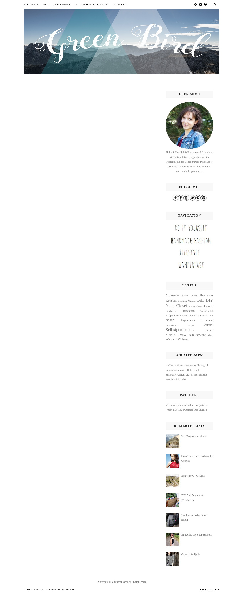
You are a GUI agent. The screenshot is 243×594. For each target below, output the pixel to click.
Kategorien (62, 4)
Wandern (171, 339)
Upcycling (200, 334)
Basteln (185, 295)
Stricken (171, 335)
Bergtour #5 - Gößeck (193, 475)
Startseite (32, 4)
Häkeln (208, 306)
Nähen (170, 320)
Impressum (121, 4)
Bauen (194, 295)
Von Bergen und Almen (193, 436)
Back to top (209, 589)
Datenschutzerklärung (92, 4)
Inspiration (189, 310)
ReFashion (207, 320)
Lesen (185, 315)
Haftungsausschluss (120, 582)
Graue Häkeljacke (191, 554)
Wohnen (183, 339)
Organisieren (188, 320)
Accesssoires (172, 295)
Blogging (182, 301)
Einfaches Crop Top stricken (196, 534)
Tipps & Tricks (185, 334)
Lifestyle (193, 315)
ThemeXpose (50, 589)
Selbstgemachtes (180, 329)
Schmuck (208, 324)
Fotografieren (195, 306)
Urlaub (210, 335)
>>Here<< (172, 405)
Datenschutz (139, 582)
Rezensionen (172, 325)
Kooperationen (173, 315)
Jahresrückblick (206, 311)
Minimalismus (205, 315)
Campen (192, 301)
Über (46, 4)
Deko (200, 300)
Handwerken (172, 311)
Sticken (209, 330)
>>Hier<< (171, 365)
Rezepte (191, 325)
